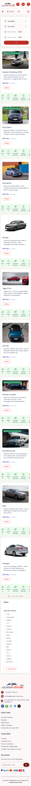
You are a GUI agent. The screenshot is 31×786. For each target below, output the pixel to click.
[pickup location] (17, 21)
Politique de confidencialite (9, 746)
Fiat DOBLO (6, 127)
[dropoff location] (17, 26)
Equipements (5, 722)
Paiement (4, 720)
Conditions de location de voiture (11, 749)
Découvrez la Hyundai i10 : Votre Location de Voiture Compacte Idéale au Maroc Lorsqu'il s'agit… (16, 188)
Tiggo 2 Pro (6, 288)
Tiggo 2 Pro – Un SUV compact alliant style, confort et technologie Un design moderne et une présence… (16, 293)
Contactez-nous (6, 741)
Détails (6, 88)
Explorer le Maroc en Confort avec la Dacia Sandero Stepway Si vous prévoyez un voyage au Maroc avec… (16, 77)
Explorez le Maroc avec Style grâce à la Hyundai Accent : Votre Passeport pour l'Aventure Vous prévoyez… (15, 456)
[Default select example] (12, 11)
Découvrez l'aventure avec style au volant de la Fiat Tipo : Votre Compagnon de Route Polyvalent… (15, 242)
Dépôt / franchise (6, 725)
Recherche (11, 669)
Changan (6, 563)
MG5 (4, 506)
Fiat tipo (5, 238)
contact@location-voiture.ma (14, 696)
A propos (4, 738)
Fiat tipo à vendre (9, 395)
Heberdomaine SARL (15, 782)
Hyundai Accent (8, 451)
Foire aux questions (7, 744)
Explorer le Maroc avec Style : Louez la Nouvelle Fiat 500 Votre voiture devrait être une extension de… (16, 351)
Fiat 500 (5, 346)
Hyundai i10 (6, 183)
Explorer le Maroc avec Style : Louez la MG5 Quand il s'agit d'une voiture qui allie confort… (16, 511)
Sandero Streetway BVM (12, 72)
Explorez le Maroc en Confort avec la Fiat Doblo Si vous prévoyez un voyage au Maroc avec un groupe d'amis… (16, 132)
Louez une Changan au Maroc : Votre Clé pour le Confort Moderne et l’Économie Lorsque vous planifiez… (15, 568)
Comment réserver (7, 717)
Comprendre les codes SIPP (10, 728)
